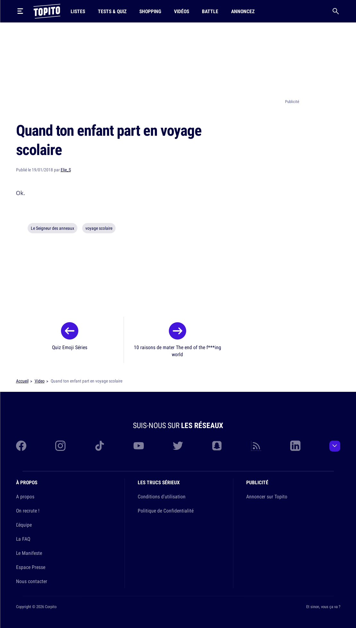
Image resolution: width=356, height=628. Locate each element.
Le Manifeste (29, 552)
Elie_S (66, 170)
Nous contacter (31, 581)
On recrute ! (27, 510)
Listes (78, 11)
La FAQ (23, 538)
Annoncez (243, 11)
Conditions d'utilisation (162, 496)
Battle (210, 11)
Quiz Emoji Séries (69, 347)
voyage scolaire (98, 228)
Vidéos (181, 11)
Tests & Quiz (112, 11)
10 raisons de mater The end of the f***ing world (177, 351)
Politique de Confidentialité (166, 510)
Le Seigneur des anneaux (52, 228)
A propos (25, 496)
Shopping (150, 11)
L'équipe (24, 524)
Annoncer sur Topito (266, 496)
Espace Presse (30, 567)
